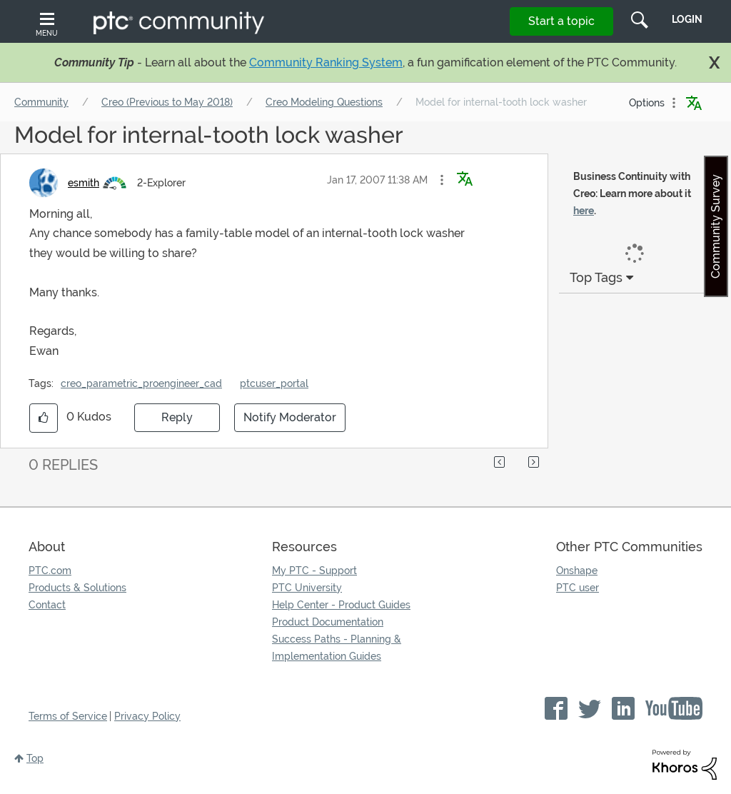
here (583, 210)
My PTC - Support (314, 570)
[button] (441, 180)
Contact (47, 604)
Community (41, 102)
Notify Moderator (289, 417)
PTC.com (50, 570)
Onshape (577, 570)
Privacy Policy (147, 716)
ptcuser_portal (274, 383)
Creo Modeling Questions (324, 102)
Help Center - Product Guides (341, 604)
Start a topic (561, 21)
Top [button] (35, 758)
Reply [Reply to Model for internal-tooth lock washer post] (177, 417)
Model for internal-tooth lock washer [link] (501, 102)
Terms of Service (68, 716)
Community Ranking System (326, 62)
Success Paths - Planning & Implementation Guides (336, 647)
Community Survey (715, 226)
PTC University (307, 587)
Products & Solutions (77, 587)
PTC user (577, 587)
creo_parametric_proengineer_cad (141, 383)
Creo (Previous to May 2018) (167, 102)
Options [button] (647, 103)
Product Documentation (327, 622)
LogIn (687, 19)
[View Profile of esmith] (83, 183)
